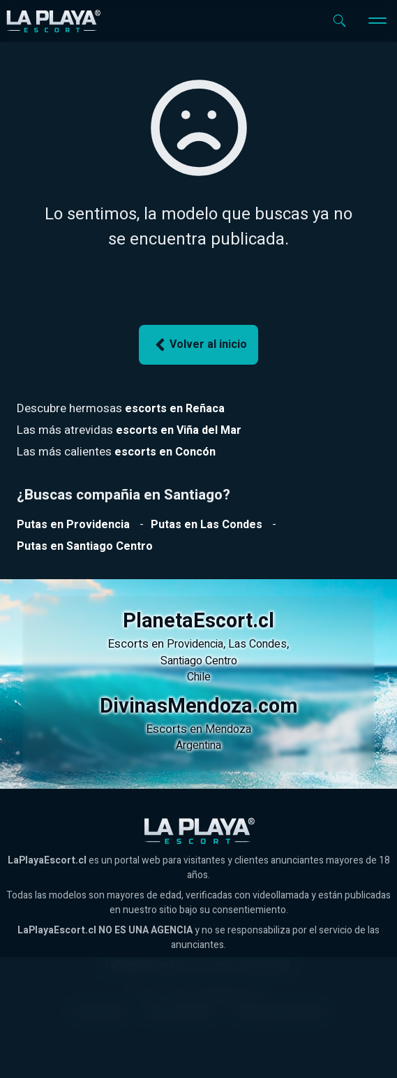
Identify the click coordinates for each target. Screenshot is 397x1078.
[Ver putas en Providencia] (73, 524)
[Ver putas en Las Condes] (206, 524)
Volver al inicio (199, 345)
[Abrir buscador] (339, 20)
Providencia (195, 644)
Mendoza (228, 729)
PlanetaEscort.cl (198, 621)
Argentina (198, 745)
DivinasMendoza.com (199, 706)
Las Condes (257, 644)
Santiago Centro (198, 661)
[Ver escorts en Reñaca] (175, 408)
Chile (199, 677)
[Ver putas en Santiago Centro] (85, 546)
